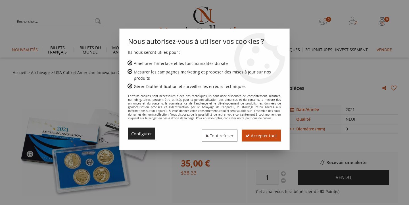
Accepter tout (258, 133)
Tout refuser (212, 133)
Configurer (142, 133)
